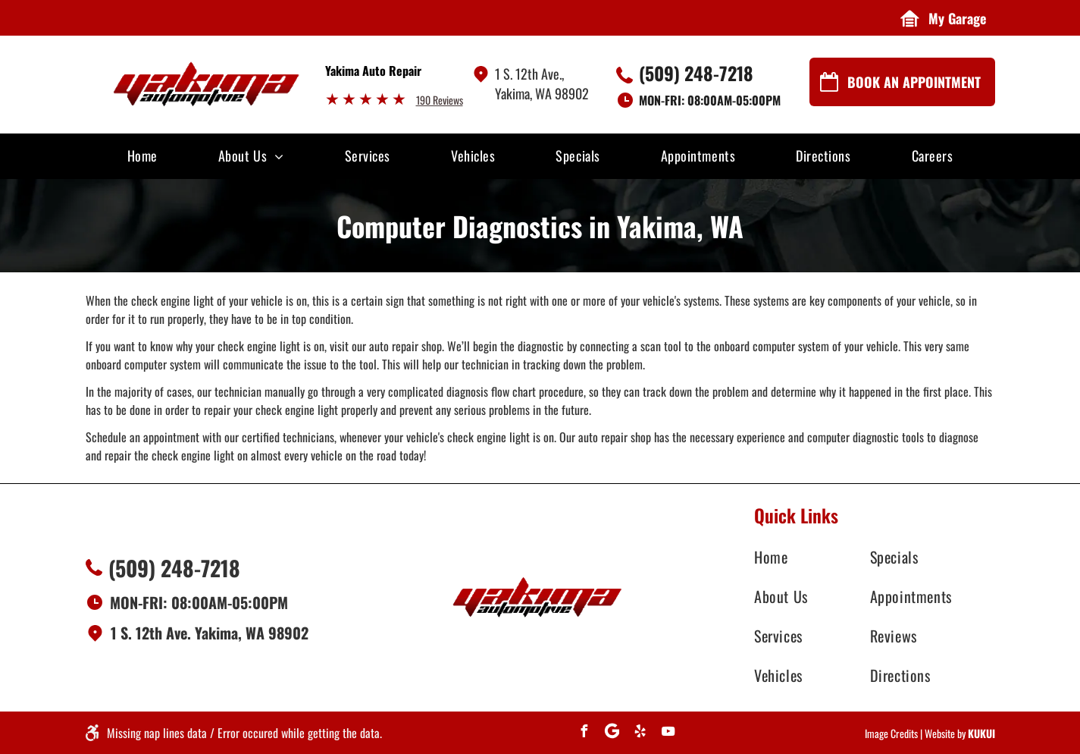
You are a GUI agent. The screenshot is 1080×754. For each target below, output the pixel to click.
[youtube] (668, 733)
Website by (945, 733)
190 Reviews (439, 100)
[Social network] (611, 733)
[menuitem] (142, 154)
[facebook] (583, 733)
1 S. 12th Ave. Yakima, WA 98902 (209, 632)
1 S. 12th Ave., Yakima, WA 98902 (542, 83)
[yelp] (640, 733)
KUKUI (981, 733)
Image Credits (891, 733)
